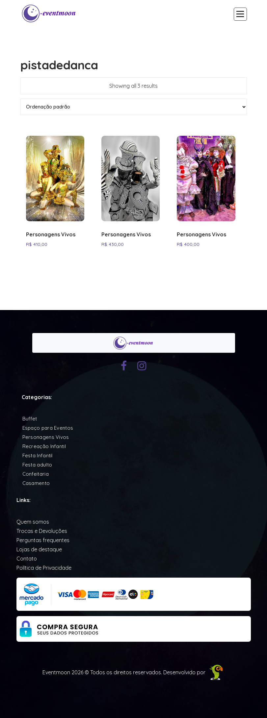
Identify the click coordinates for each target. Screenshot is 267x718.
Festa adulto (37, 465)
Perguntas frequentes (42, 540)
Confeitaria (35, 474)
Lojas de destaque (39, 549)
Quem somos (32, 521)
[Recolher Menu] (240, 14)
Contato (26, 558)
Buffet (29, 419)
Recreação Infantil (44, 446)
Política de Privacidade (43, 567)
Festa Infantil (37, 455)
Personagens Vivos (50, 234)
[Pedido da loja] (133, 107)
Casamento (36, 483)
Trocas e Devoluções (41, 531)
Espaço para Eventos (47, 428)
